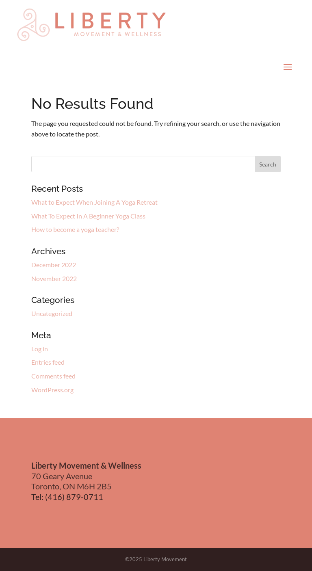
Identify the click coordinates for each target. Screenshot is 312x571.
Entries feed (48, 362)
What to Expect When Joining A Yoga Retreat (94, 202)
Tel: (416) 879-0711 (67, 497)
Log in (39, 349)
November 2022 (54, 278)
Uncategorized (51, 313)
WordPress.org (52, 390)
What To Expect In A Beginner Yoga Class (88, 216)
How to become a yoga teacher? (75, 229)
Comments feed (53, 376)
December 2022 (53, 264)
